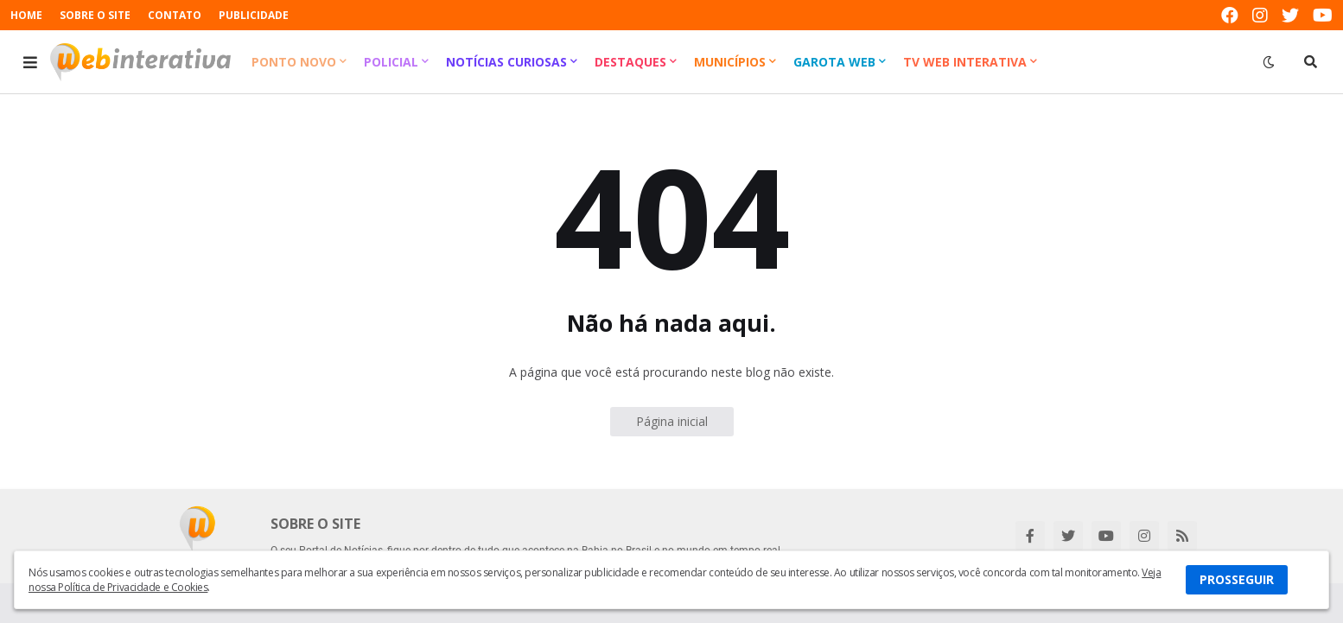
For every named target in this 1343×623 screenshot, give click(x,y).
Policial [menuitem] (391, 62)
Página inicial (672, 421)
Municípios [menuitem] (730, 62)
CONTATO (174, 15)
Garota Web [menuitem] (834, 62)
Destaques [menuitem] (630, 62)
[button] (30, 62)
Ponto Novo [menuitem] (293, 62)
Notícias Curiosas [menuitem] (506, 62)
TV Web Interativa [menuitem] (965, 62)
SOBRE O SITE (95, 15)
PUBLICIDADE (254, 15)
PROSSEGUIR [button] (1237, 579)
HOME (26, 15)
